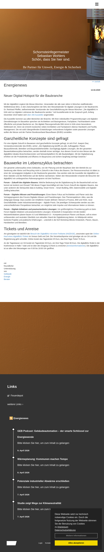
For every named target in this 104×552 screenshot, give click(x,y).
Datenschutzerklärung (65, 530)
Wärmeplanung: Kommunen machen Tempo (42, 459)
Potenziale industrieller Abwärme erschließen (43, 481)
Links (12, 387)
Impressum (63, 527)
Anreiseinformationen (76, 246)
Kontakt (48, 543)
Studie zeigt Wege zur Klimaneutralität (39, 503)
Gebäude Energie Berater (8, 276)
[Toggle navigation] (97, 4)
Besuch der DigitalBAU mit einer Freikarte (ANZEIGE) (53, 234)
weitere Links (15, 404)
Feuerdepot (15, 395)
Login (40, 543)
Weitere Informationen (76, 535)
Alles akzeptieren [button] (76, 543)
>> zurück (96, 81)
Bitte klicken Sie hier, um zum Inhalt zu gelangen (43, 443)
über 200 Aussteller (35, 115)
